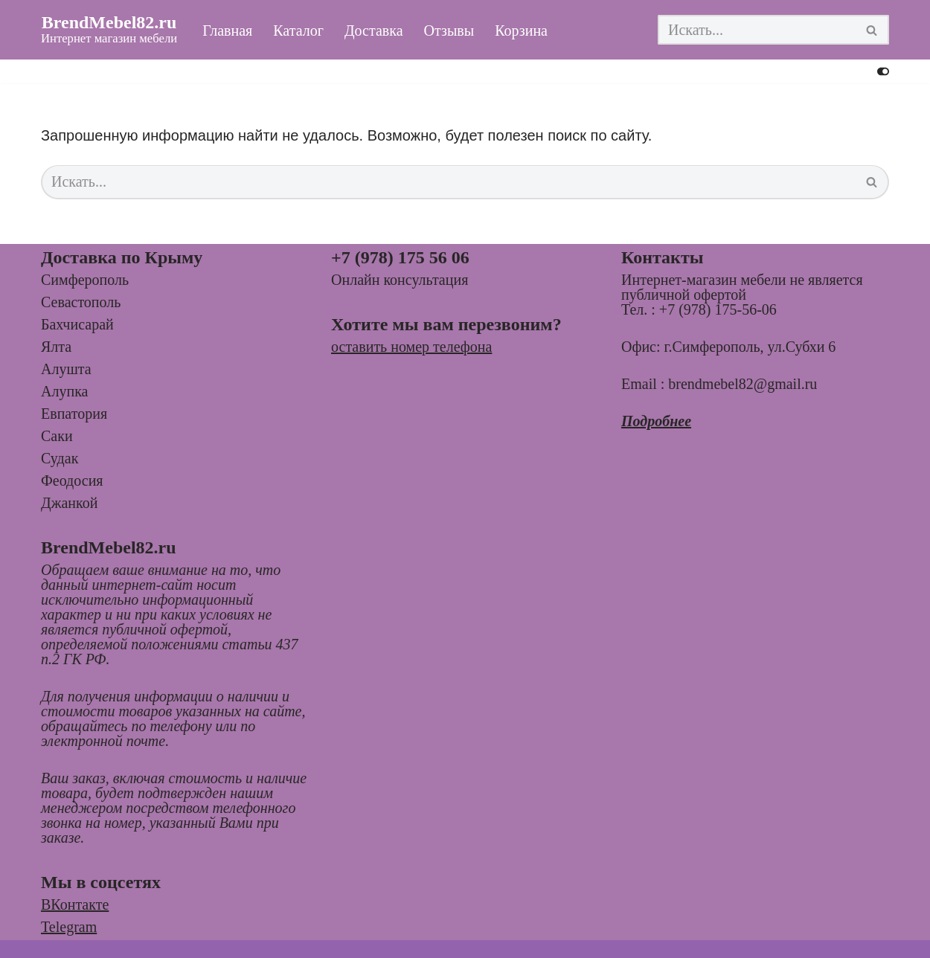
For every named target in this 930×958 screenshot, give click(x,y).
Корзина (521, 30)
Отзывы (449, 30)
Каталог (298, 30)
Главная (227, 30)
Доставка (373, 30)
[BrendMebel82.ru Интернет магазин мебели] (109, 29)
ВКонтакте (75, 904)
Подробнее (656, 421)
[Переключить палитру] (883, 71)
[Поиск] (757, 30)
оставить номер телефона (411, 346)
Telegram (69, 927)
